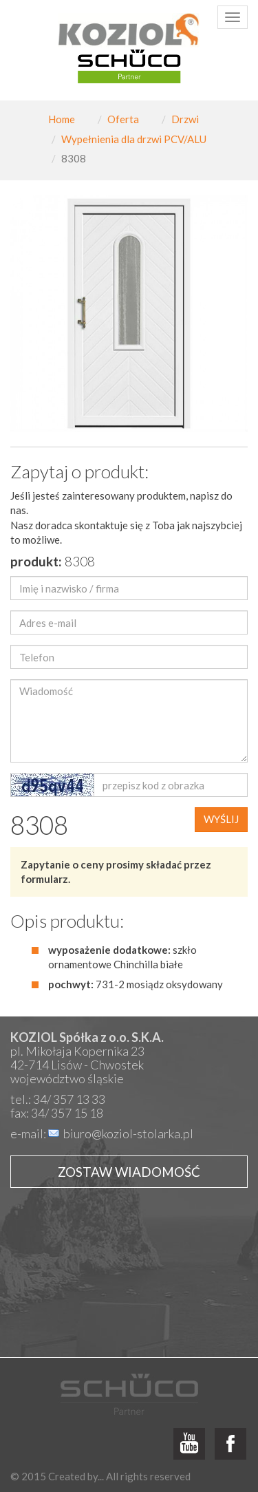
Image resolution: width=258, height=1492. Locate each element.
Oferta (123, 119)
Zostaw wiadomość (129, 1172)
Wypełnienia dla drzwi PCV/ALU (133, 139)
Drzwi (185, 119)
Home (61, 119)
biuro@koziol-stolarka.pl (128, 1133)
